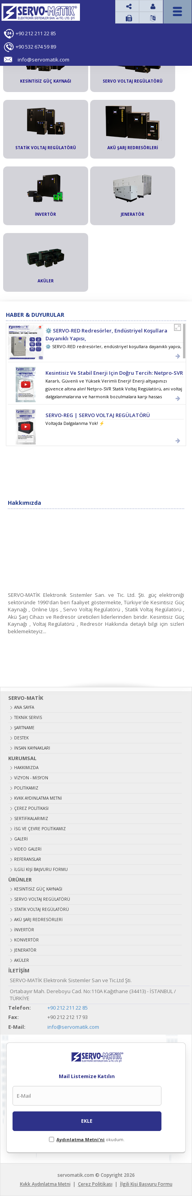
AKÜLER (21, 960)
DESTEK (21, 738)
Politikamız (26, 788)
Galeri (21, 839)
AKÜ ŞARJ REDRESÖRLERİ (38, 919)
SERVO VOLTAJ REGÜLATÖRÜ (42, 899)
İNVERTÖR (24, 929)
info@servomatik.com (73, 1026)
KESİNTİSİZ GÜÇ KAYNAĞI (38, 889)
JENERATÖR (25, 950)
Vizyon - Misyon (31, 777)
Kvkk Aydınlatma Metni (38, 798)
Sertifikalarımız (31, 818)
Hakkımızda (26, 767)
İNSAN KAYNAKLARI (32, 748)
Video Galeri (28, 849)
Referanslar (27, 859)
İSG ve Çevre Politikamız (40, 828)
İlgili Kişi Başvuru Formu (41, 869)
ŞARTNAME (24, 727)
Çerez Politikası (31, 808)
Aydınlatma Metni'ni (80, 1139)
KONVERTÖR (26, 940)
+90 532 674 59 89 (36, 46)
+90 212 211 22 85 (36, 33)
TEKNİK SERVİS (28, 717)
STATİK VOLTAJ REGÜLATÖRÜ (41, 909)
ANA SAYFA (24, 707)
